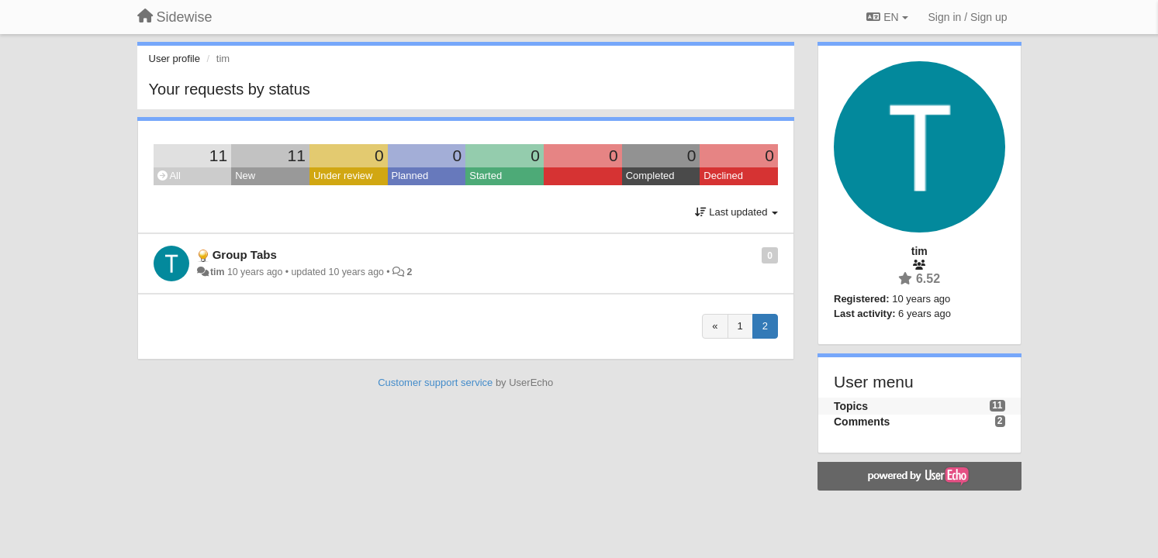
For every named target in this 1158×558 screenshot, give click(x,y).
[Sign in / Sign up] (968, 17)
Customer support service (435, 382)
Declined (723, 175)
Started (485, 175)
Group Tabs (245, 254)
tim (217, 272)
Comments (862, 421)
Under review (343, 175)
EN (886, 17)
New (245, 175)
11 (218, 155)
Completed (650, 175)
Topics (851, 406)
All (169, 175)
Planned (410, 175)
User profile (174, 58)
